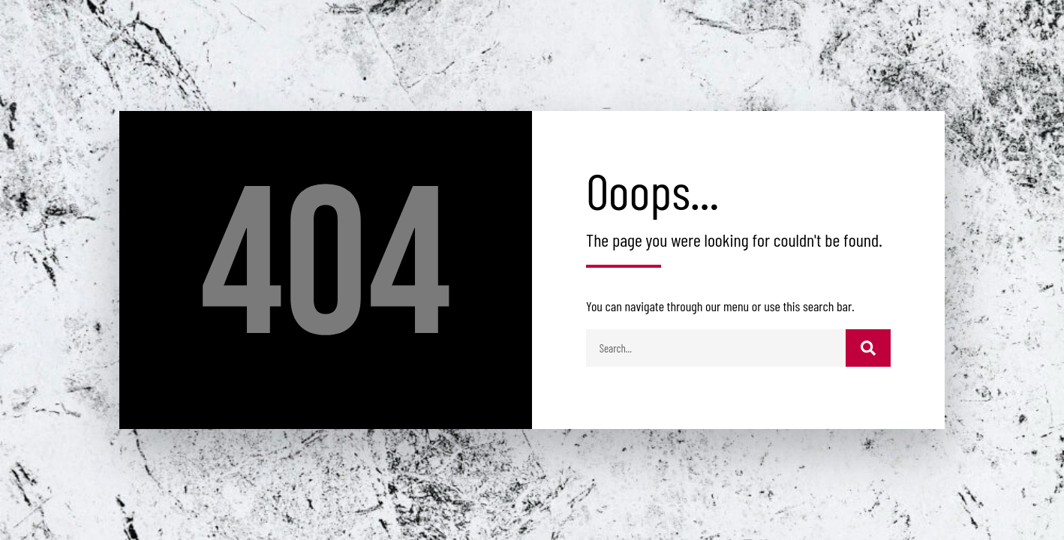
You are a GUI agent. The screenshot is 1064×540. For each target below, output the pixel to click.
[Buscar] (868, 348)
